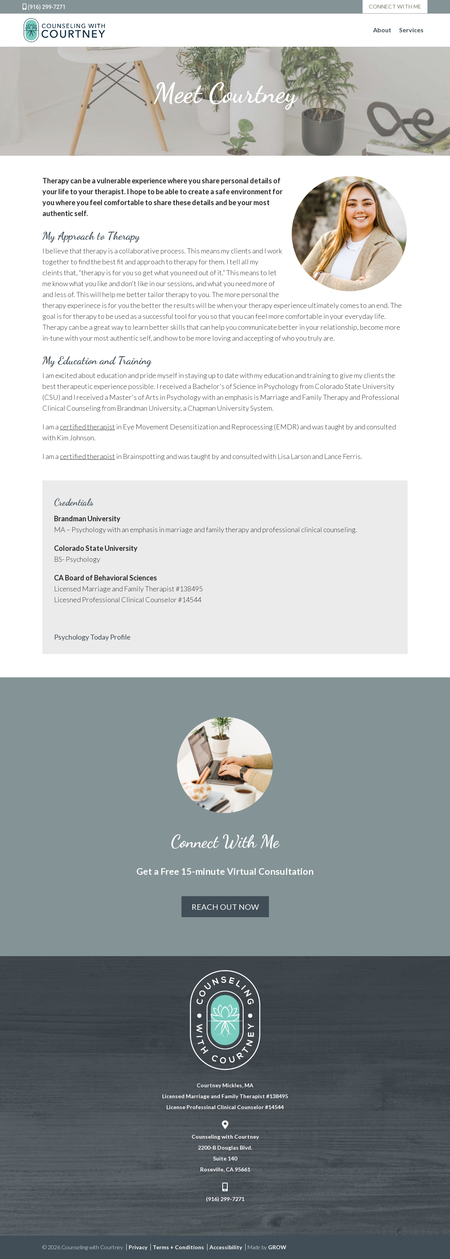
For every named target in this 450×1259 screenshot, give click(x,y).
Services (411, 29)
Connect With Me (395, 6)
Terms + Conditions (178, 1247)
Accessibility (225, 1247)
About (382, 29)
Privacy (138, 1247)
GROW (277, 1247)
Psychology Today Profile (92, 637)
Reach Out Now (225, 906)
